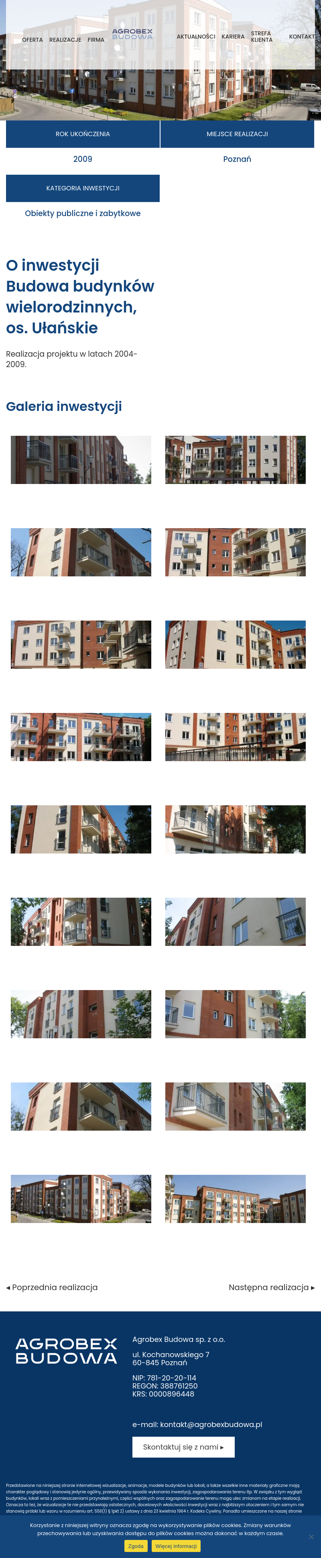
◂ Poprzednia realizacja (52, 1287)
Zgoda (136, 1546)
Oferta (32, 40)
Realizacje (65, 40)
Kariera (233, 37)
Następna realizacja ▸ (272, 1287)
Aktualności (196, 37)
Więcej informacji (176, 1546)
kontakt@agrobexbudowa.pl (211, 1424)
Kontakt (302, 37)
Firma (96, 40)
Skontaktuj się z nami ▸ (183, 1447)
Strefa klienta (262, 36)
